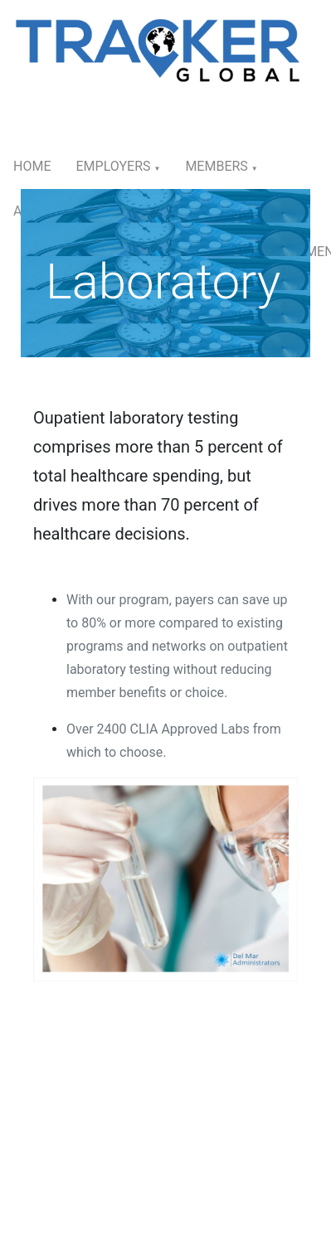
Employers (117, 166)
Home (32, 166)
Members (221, 166)
